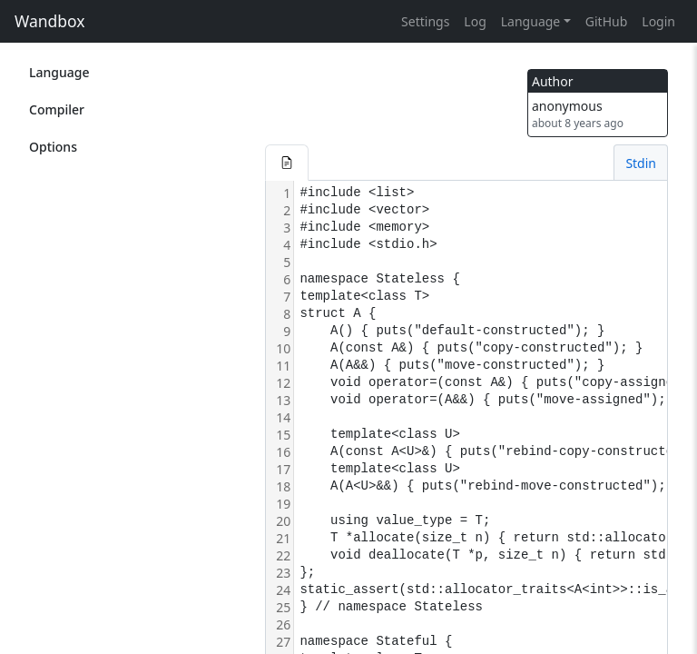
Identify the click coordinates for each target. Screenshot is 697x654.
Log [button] (475, 21)
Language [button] (530, 21)
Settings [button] (425, 21)
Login (658, 21)
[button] (287, 162)
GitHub (606, 21)
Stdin (640, 163)
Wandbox (50, 21)
